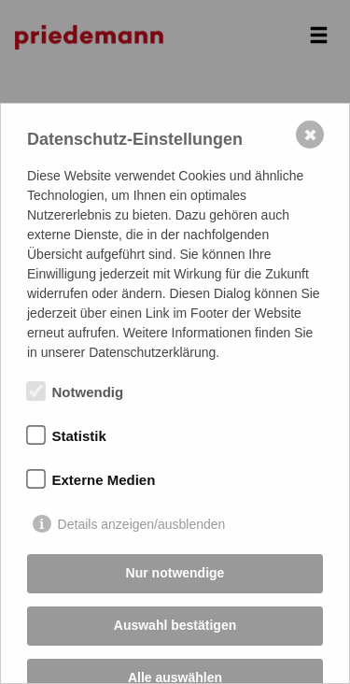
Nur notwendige (175, 572)
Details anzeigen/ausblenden (142, 524)
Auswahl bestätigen (175, 625)
